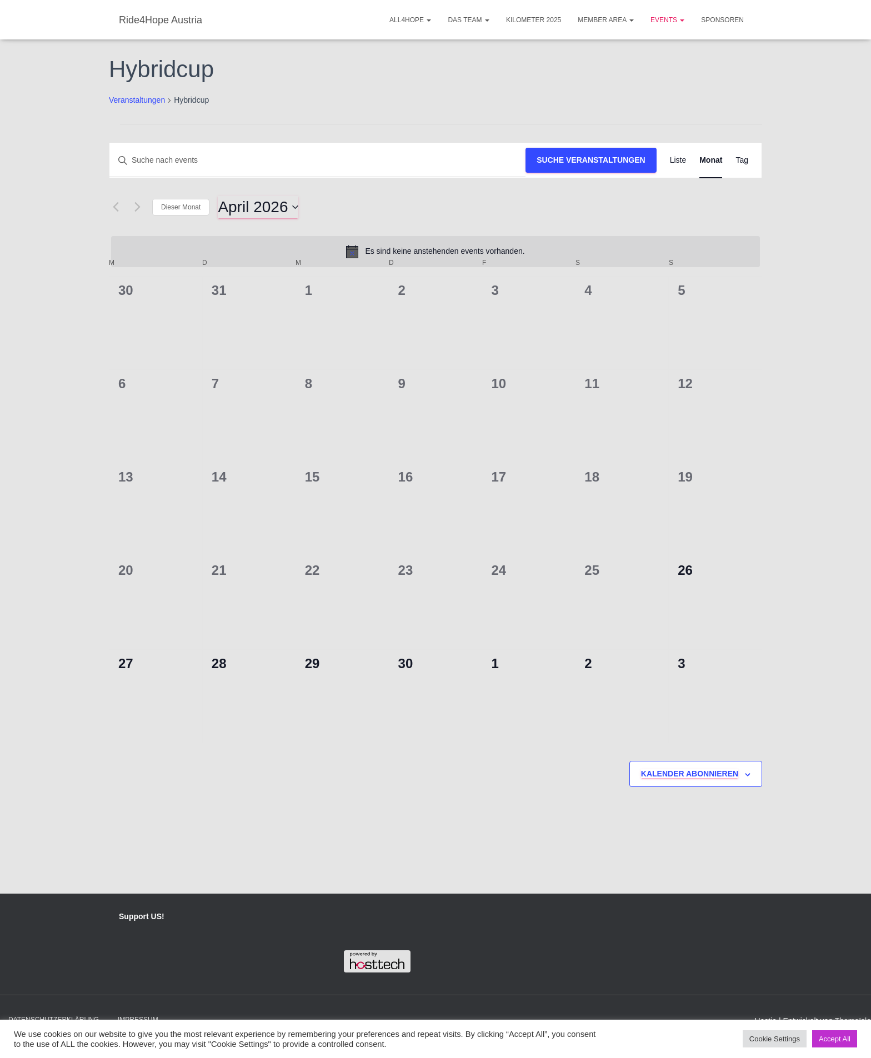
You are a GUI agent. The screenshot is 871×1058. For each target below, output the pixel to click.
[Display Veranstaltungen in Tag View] (741, 160)
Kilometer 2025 (533, 20)
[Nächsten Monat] (137, 207)
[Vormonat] (115, 207)
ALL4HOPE (410, 20)
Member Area (606, 20)
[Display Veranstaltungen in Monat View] (710, 160)
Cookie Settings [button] (774, 1039)
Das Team (468, 20)
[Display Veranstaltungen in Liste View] (678, 160)
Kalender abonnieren (689, 773)
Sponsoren (722, 20)
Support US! (141, 916)
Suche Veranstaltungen (591, 160)
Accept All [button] (834, 1039)
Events (667, 20)
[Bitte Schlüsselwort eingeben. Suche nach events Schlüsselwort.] (317, 160)
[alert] (435, 251)
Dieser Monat (181, 207)
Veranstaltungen (137, 100)
